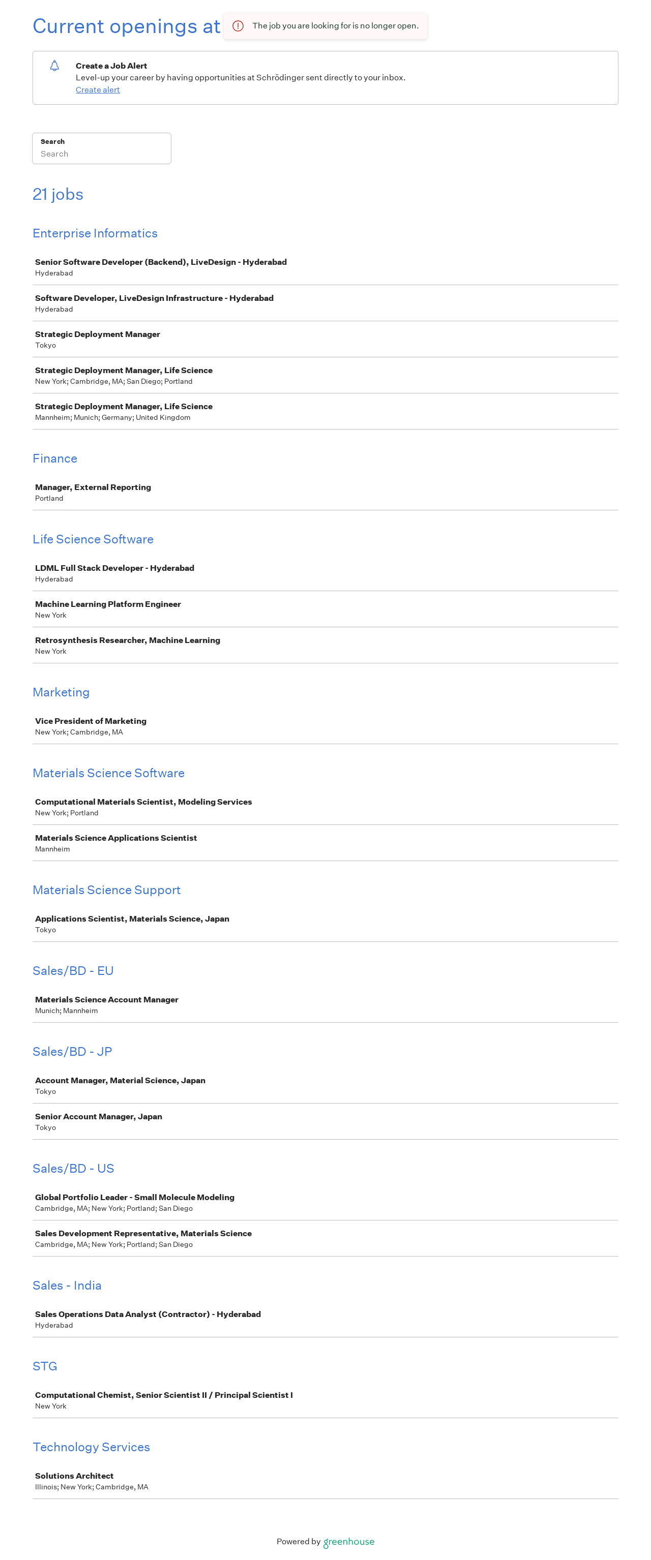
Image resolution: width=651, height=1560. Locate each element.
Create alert (98, 90)
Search (53, 141)
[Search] (102, 155)
